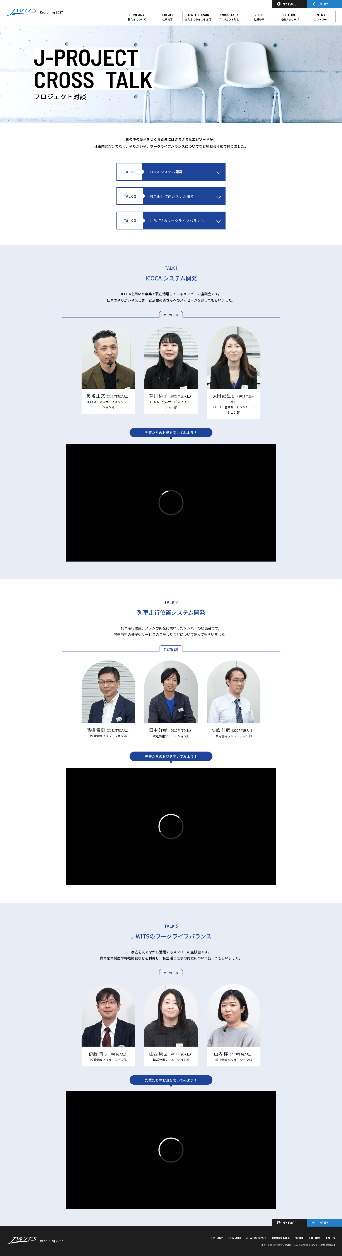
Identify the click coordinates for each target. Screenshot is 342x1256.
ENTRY (320, 4)
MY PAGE (286, 4)
